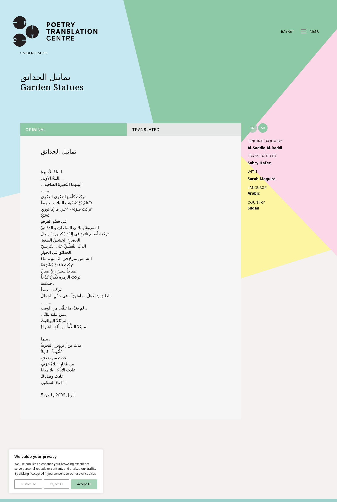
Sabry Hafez (259, 162)
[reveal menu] (310, 31)
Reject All (56, 484)
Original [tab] (35, 129)
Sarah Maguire (262, 178)
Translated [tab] (146, 129)
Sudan (253, 208)
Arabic (254, 193)
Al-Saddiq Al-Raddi (265, 147)
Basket (287, 31)
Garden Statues (34, 53)
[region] (56, 471)
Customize (28, 484)
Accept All (84, 484)
